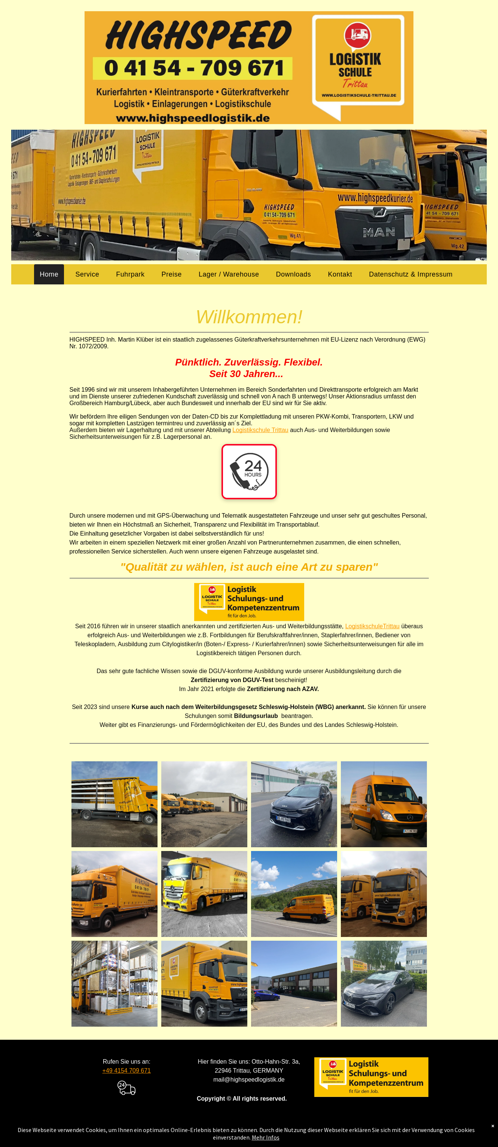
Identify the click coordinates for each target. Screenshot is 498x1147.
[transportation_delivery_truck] (126, 1098)
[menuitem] (52, 274)
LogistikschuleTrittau (372, 626)
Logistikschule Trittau (260, 430)
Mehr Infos (265, 1137)
